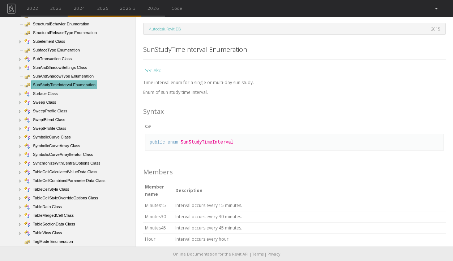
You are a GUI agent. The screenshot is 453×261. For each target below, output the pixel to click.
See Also (153, 70)
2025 (103, 8)
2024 (79, 8)
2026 (153, 8)
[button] (436, 8)
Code (176, 8)
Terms (258, 254)
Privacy (274, 254)
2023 (56, 8)
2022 (32, 8)
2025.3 (128, 8)
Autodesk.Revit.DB (165, 29)
